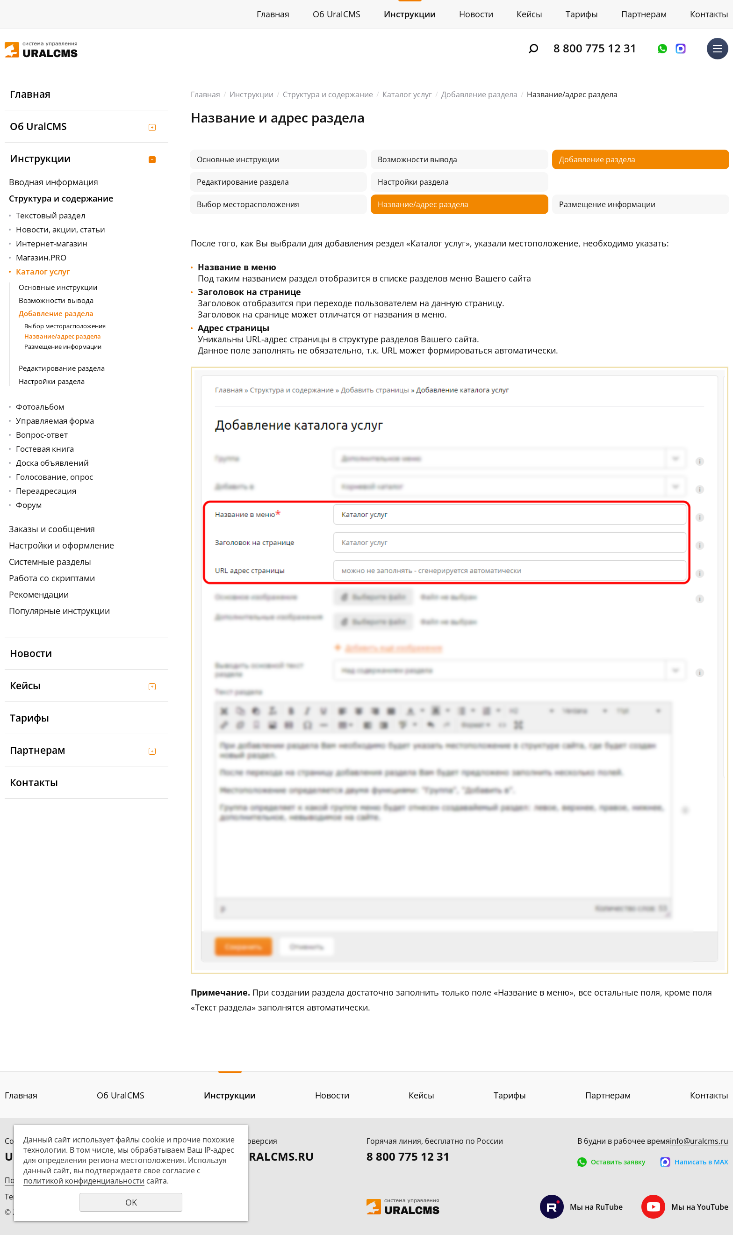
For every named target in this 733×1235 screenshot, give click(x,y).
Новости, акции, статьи (60, 229)
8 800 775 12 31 (595, 48)
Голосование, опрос (54, 476)
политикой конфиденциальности (83, 1181)
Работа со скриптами (52, 578)
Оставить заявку (662, 48)
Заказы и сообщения (52, 528)
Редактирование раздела (62, 368)
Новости (476, 14)
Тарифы (582, 14)
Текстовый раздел (51, 215)
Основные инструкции (58, 287)
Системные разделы (50, 561)
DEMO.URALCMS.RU (258, 1156)
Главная (273, 14)
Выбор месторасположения (65, 326)
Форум (29, 504)
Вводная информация (53, 182)
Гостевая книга (45, 448)
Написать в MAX (681, 48)
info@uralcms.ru (699, 1141)
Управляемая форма (55, 420)
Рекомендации (39, 594)
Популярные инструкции (59, 610)
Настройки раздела (52, 381)
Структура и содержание (61, 198)
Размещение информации (62, 346)
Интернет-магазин (51, 243)
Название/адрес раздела (62, 336)
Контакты (709, 14)
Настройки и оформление (61, 545)
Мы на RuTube (581, 1207)
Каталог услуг (43, 271)
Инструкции (410, 14)
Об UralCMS (336, 14)
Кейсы (529, 14)
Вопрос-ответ (42, 434)
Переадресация (46, 490)
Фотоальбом (40, 406)
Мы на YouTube (684, 1207)
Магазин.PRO (41, 257)
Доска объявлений (52, 462)
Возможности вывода (56, 300)
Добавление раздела (56, 313)
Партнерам (644, 14)
